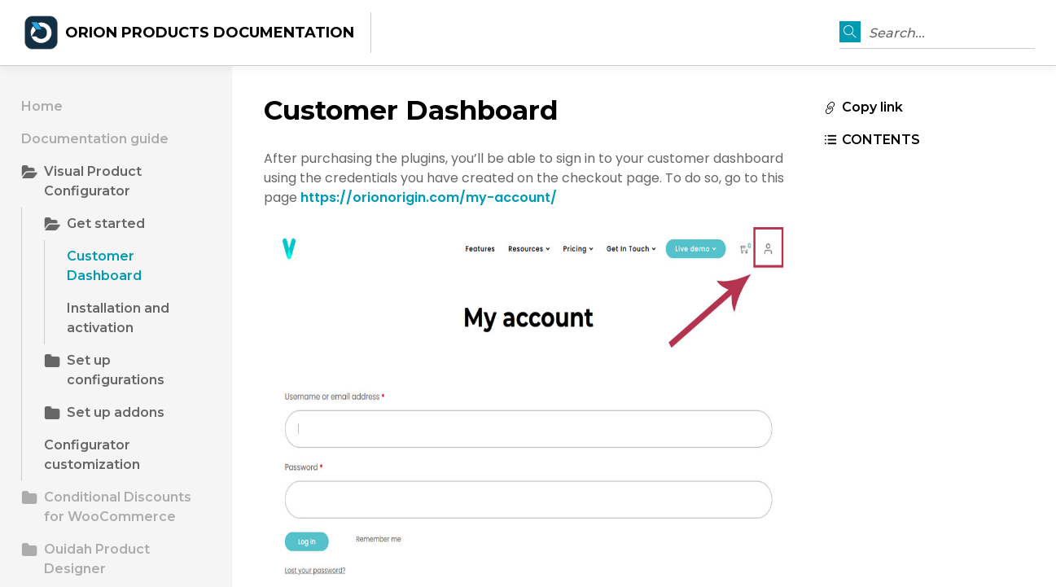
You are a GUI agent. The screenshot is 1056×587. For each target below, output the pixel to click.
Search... (897, 33)
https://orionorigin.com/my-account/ (428, 197)
